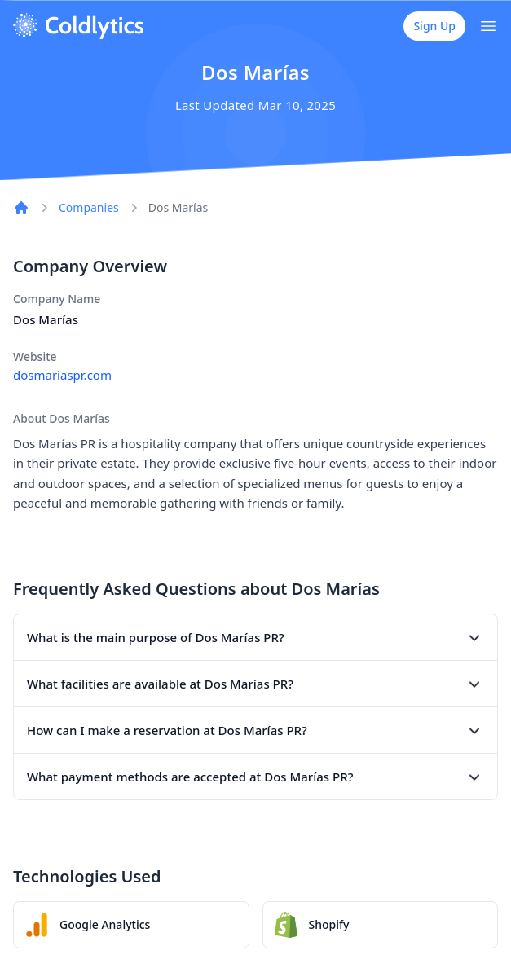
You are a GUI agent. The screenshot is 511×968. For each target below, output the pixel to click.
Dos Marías (178, 207)
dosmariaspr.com (62, 375)
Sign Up (434, 25)
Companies (89, 207)
